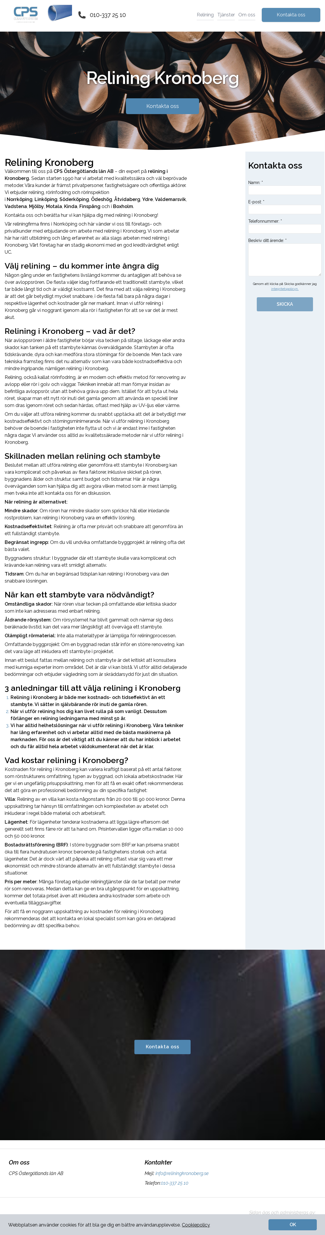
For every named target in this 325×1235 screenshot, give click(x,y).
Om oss (246, 15)
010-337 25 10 (108, 14)
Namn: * (284, 187)
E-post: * (284, 207)
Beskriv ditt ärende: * (284, 257)
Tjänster (226, 15)
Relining (205, 15)
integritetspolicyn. (285, 289)
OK (293, 1224)
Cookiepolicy (196, 1225)
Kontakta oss (291, 15)
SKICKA (285, 304)
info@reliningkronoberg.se (181, 1173)
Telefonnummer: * (284, 226)
